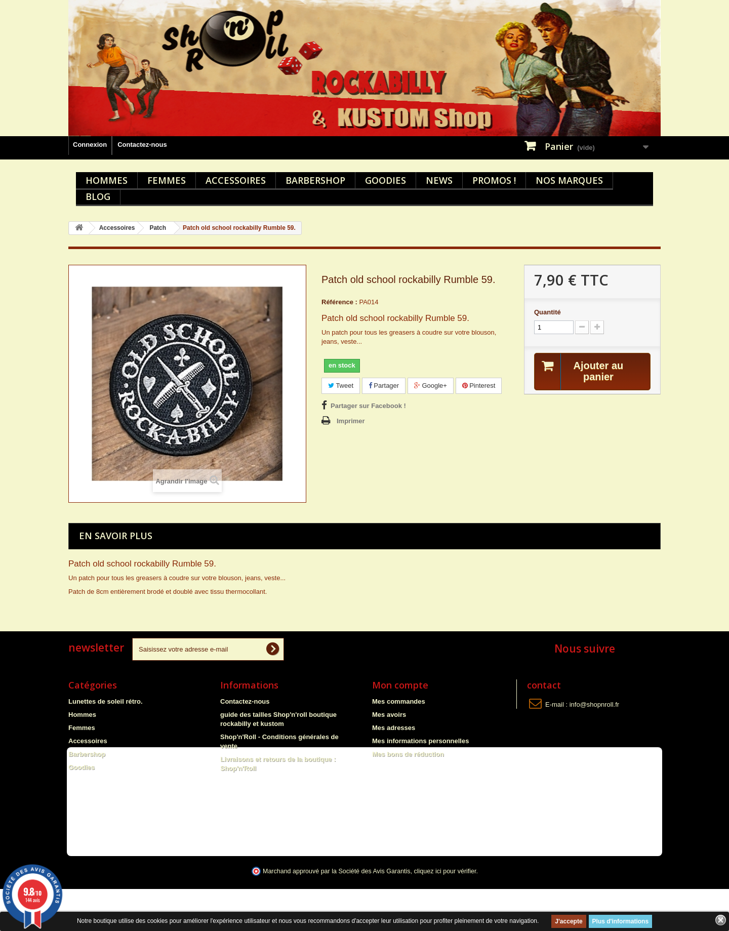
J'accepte (568, 921)
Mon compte (400, 685)
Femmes (166, 180)
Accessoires (236, 180)
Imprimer (351, 421)
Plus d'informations (620, 921)
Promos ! (494, 180)
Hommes (107, 180)
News (439, 180)
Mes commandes (398, 701)
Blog (98, 196)
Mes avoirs (389, 714)
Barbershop (315, 180)
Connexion (90, 144)
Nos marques (569, 180)
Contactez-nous (142, 144)
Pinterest (479, 385)
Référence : (339, 302)
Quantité (547, 312)
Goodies (385, 180)
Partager (384, 385)
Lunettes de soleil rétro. (105, 701)
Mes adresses (393, 728)
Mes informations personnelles (420, 741)
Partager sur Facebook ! (368, 406)
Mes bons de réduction (408, 754)
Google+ (430, 385)
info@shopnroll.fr (594, 704)
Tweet (340, 385)
